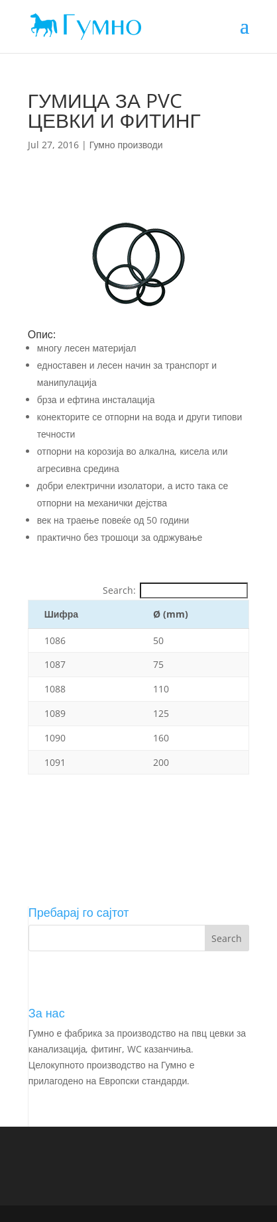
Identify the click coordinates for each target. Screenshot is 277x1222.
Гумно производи (126, 144)
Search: (176, 590)
